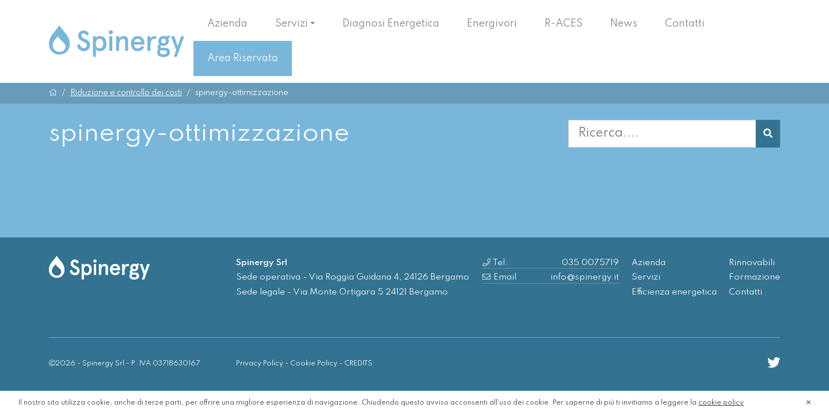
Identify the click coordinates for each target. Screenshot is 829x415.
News (623, 23)
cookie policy (721, 402)
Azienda (227, 23)
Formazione (754, 277)
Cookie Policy (313, 363)
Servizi (291, 23)
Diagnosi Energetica (391, 23)
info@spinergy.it (584, 277)
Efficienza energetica (674, 292)
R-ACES (564, 23)
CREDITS (358, 363)
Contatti (685, 23)
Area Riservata (242, 58)
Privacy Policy (259, 363)
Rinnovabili (752, 262)
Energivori (492, 23)
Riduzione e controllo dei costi (126, 93)
